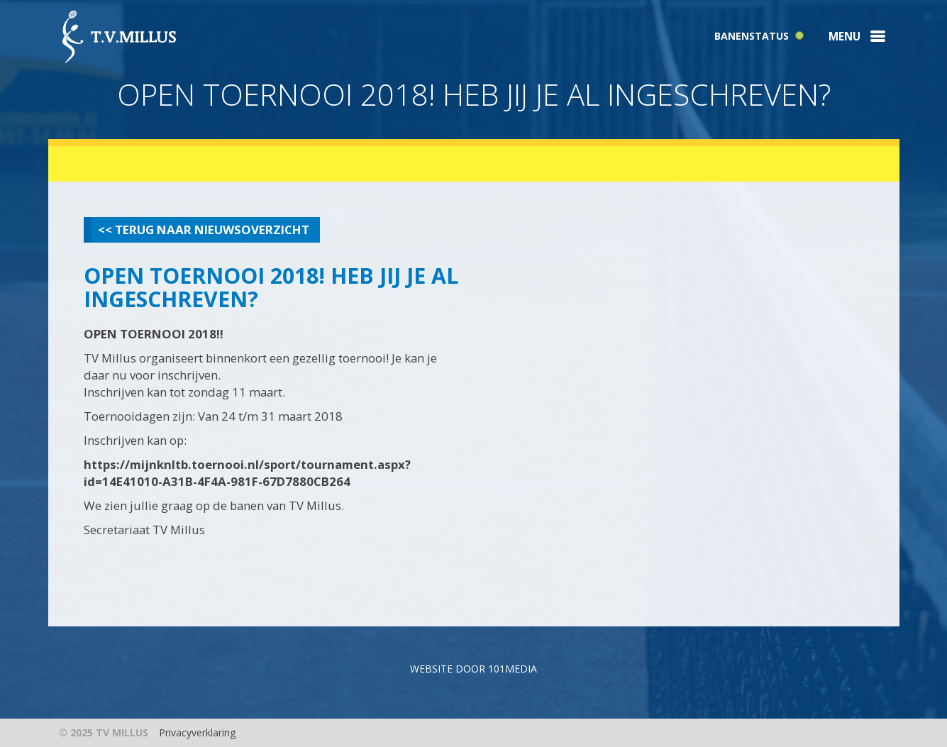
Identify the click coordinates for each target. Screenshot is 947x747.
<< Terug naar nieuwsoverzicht (203, 229)
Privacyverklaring (197, 732)
